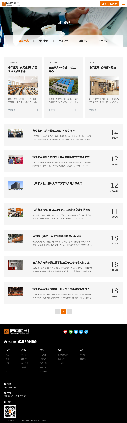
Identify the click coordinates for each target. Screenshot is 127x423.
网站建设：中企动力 (30, 420)
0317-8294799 (111, 3)
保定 (39, 420)
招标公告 (83, 40)
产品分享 (63, 40)
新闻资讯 (63, 22)
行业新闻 (44, 40)
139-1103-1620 (10, 387)
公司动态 (24, 40)
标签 (44, 420)
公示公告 (103, 40)
